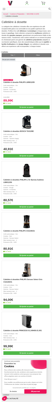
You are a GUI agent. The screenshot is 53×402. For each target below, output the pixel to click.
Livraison (6, 395)
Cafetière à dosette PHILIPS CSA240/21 (19, 231)
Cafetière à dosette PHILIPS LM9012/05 (19, 82)
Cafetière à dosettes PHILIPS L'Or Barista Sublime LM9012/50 (23, 181)
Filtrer (38, 55)
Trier (12, 55)
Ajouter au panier (26, 107)
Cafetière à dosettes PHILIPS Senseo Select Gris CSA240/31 (22, 281)
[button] (27, 3)
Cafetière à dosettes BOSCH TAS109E (18, 131)
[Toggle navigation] (4, 9)
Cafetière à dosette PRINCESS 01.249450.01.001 (22, 330)
